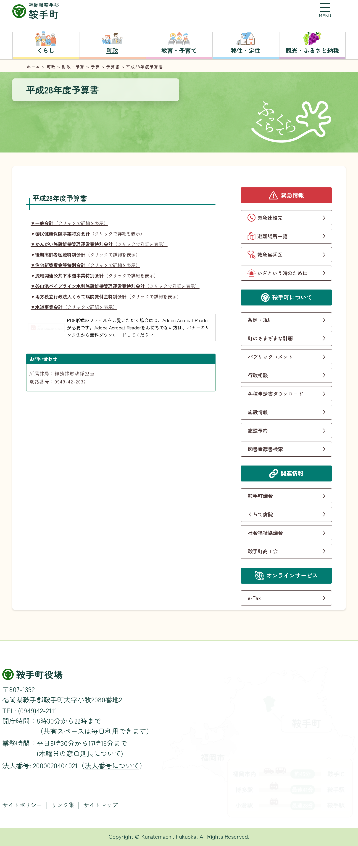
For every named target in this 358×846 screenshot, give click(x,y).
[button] (325, 10)
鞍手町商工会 (263, 551)
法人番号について (111, 765)
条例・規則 (260, 319)
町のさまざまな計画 (270, 338)
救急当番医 (269, 254)
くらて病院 (260, 514)
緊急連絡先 (269, 217)
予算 (95, 67)
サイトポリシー (22, 805)
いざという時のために (282, 273)
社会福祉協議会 (265, 532)
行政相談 (258, 375)
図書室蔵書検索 (265, 449)
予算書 (113, 67)
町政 (51, 67)
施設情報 (258, 412)
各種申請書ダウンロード (275, 393)
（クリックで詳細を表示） (69, 223)
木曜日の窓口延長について (80, 753)
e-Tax (254, 597)
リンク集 (62, 805)
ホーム (33, 67)
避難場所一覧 (272, 236)
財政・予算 (73, 67)
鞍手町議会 (260, 495)
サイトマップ (100, 805)
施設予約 (258, 430)
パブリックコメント (270, 356)
